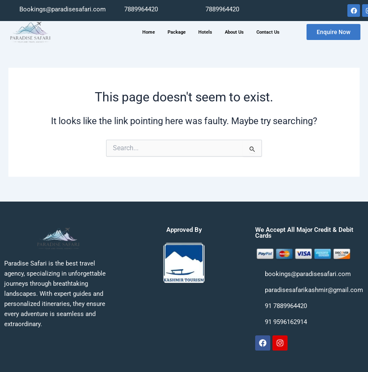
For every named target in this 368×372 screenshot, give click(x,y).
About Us (234, 32)
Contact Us (268, 32)
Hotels (205, 32)
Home (148, 32)
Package (177, 32)
